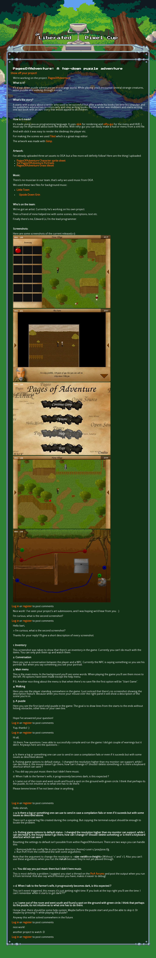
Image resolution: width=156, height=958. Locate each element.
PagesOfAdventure (59, 78)
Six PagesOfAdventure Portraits (35, 163)
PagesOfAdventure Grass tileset (35, 166)
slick (78, 124)
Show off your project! (24, 73)
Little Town (23, 190)
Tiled (52, 136)
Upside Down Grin (29, 195)
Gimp (49, 141)
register (27, 606)
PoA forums (97, 874)
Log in (15, 606)
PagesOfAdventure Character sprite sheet (41, 161)
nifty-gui (108, 124)
